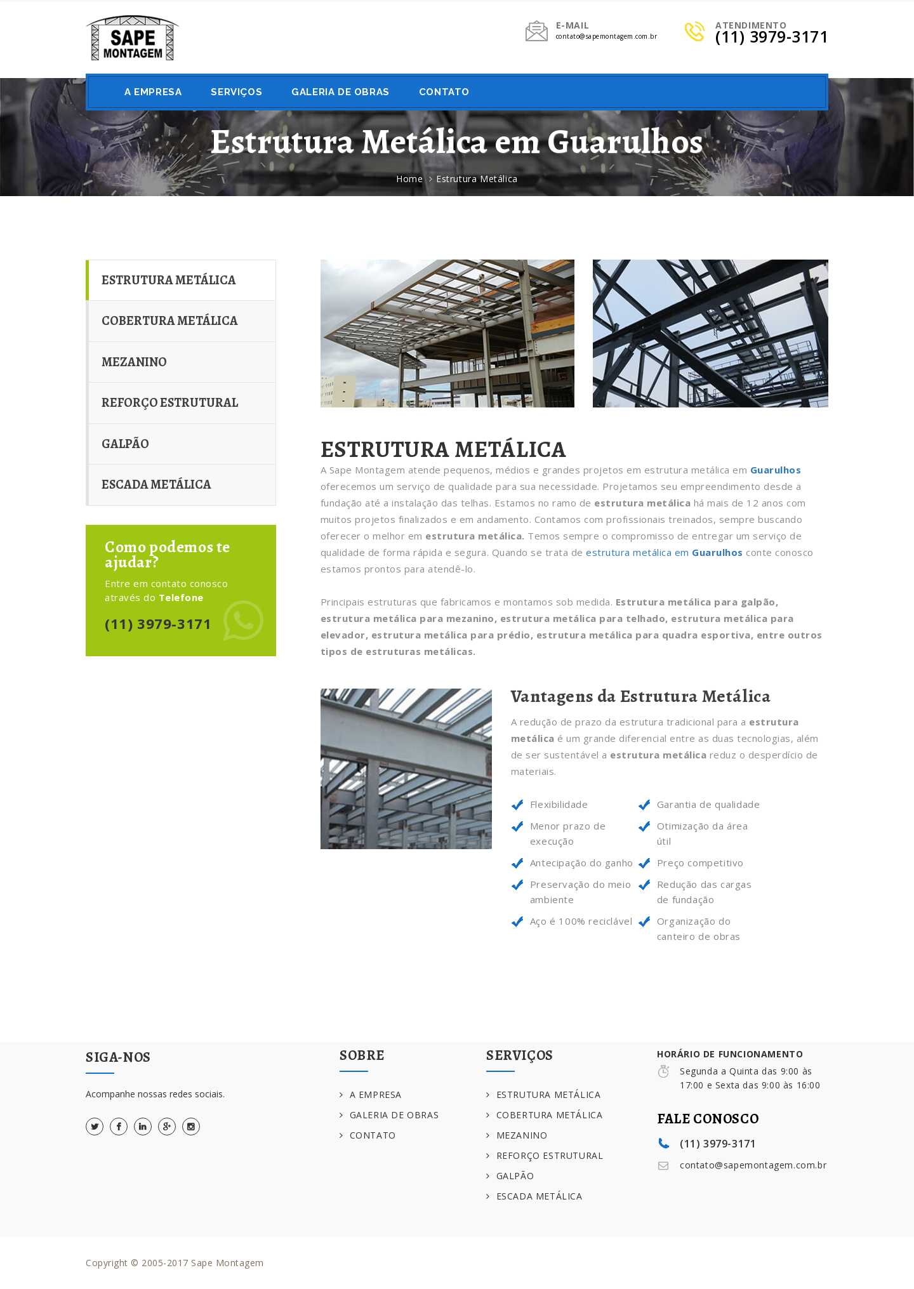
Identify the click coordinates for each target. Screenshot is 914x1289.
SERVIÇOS (236, 92)
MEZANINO (134, 362)
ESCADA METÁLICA (156, 484)
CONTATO (444, 92)
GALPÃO (125, 444)
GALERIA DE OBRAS (340, 92)
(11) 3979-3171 (158, 623)
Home (409, 179)
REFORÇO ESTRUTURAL (170, 402)
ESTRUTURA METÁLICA (169, 280)
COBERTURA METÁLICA (170, 320)
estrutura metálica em (664, 552)
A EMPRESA (153, 92)
